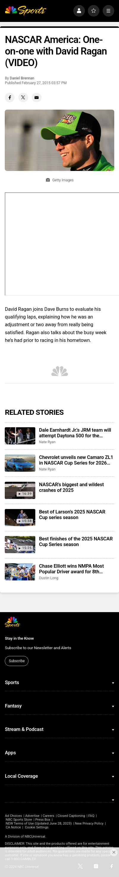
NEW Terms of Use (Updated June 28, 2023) (39, 823)
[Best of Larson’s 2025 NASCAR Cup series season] (20, 517)
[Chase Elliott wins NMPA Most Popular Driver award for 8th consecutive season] (20, 571)
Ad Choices (13, 816)
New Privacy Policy (89, 823)
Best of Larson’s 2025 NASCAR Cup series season (72, 514)
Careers (48, 816)
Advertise (32, 816)
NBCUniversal (35, 836)
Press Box (42, 820)
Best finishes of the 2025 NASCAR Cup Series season (76, 541)
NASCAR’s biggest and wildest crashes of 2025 (71, 487)
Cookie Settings (37, 827)
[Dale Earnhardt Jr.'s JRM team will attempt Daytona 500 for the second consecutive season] (20, 435)
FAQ (91, 816)
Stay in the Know (19, 638)
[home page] (25, 11)
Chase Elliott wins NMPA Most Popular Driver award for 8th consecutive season (71, 568)
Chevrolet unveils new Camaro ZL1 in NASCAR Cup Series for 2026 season (76, 460)
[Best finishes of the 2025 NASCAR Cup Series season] (20, 544)
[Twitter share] (23, 98)
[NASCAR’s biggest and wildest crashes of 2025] (20, 490)
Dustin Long (48, 578)
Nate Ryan (47, 442)
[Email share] (37, 98)
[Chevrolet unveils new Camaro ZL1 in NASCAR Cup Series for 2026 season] (20, 463)
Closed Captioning (71, 816)
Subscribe (17, 661)
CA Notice (13, 827)
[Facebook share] (10, 98)
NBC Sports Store (19, 820)
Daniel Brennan (22, 78)
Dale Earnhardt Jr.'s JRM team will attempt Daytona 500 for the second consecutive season (75, 432)
